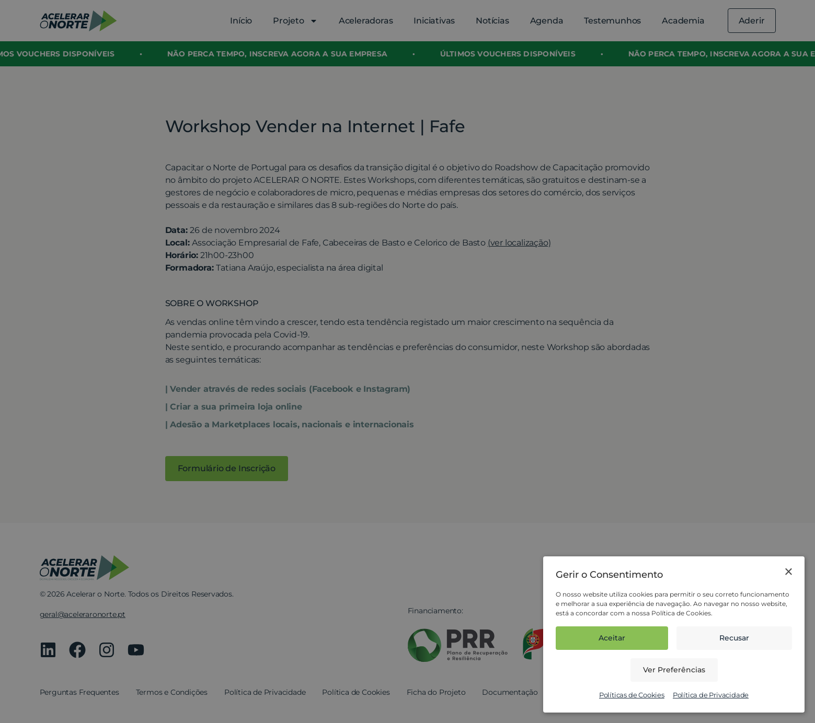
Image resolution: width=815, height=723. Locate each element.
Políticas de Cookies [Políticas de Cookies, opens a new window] (631, 695)
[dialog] (407, 361)
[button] (674, 670)
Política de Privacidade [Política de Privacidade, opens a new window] (711, 695)
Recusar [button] (734, 638)
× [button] (788, 572)
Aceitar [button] (612, 638)
